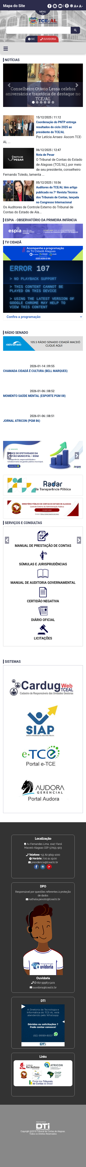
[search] (38, 30)
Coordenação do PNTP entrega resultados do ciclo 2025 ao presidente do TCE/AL (56, 127)
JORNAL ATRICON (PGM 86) (21, 420)
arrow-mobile (43, 12)
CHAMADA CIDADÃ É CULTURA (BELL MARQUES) (35, 371)
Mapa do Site (14, 6)
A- (81, 6)
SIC (31, 39)
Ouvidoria (48, 39)
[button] (9, 85)
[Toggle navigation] (5, 48)
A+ (76, 6)
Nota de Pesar (45, 154)
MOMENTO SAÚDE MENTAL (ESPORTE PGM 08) (34, 396)
